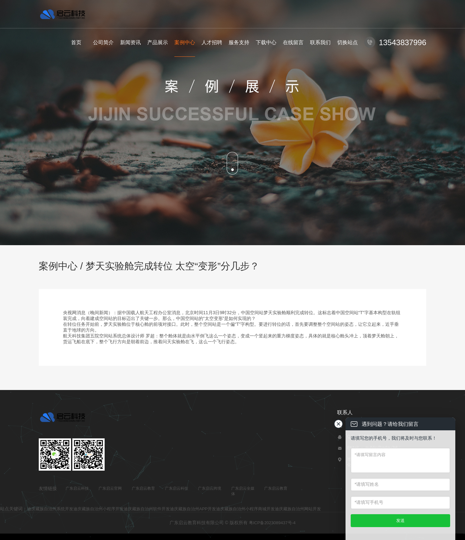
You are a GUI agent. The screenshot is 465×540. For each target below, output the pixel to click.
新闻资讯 (130, 42)
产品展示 (157, 42)
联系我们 (320, 42)
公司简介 (103, 42)
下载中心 (266, 42)
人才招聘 (212, 42)
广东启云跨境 (209, 488)
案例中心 (184, 42)
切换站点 (347, 42)
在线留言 (293, 42)
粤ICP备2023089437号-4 (272, 522)
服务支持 (239, 42)
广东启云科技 (77, 488)
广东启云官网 (110, 488)
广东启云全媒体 (242, 491)
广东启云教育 (143, 488)
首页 (76, 42)
